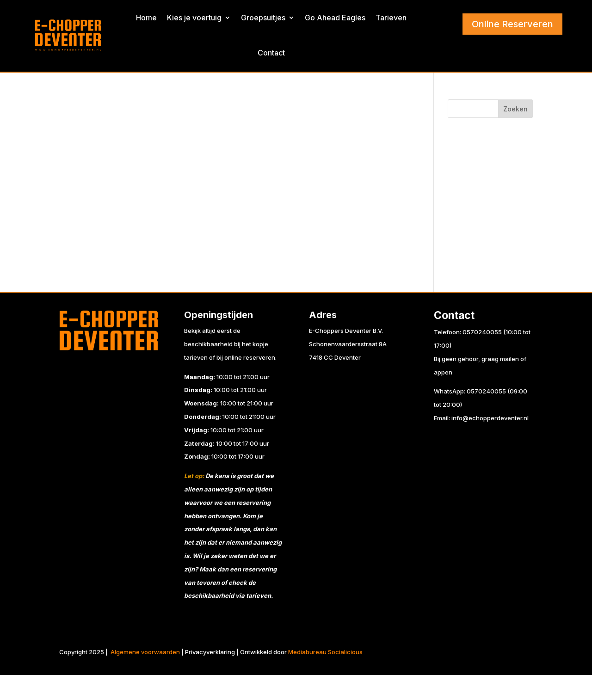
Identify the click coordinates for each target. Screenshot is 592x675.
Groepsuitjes (263, 17)
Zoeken (515, 109)
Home (146, 17)
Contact (271, 52)
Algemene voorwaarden (145, 652)
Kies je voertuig (194, 17)
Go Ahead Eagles (335, 17)
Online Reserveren (512, 24)
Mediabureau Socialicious (325, 652)
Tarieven (391, 17)
